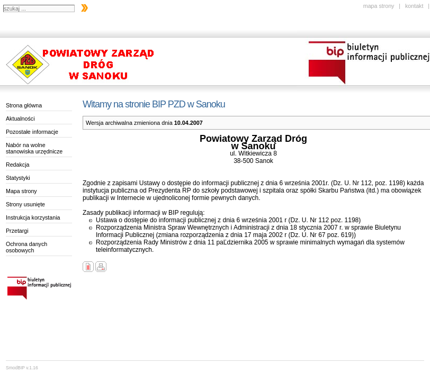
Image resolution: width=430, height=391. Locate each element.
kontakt (414, 6)
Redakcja (17, 164)
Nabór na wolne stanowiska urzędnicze (34, 148)
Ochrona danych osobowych (26, 247)
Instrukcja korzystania (33, 217)
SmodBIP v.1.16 (22, 367)
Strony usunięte (25, 204)
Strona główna (24, 105)
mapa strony (379, 6)
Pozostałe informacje (32, 132)
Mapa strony (21, 191)
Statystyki (18, 178)
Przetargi (17, 231)
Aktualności (20, 118)
